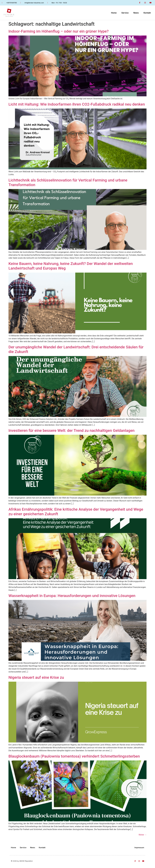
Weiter (143, 835)
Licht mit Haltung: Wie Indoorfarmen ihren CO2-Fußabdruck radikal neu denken (76, 104)
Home (114, 13)
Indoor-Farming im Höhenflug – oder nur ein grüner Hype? (58, 31)
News (136, 13)
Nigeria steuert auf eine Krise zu (36, 677)
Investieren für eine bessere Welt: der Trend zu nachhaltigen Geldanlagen (71, 430)
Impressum (139, 847)
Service (125, 13)
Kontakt (147, 13)
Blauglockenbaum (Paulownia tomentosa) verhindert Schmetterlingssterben (74, 756)
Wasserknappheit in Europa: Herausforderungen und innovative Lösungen (71, 595)
